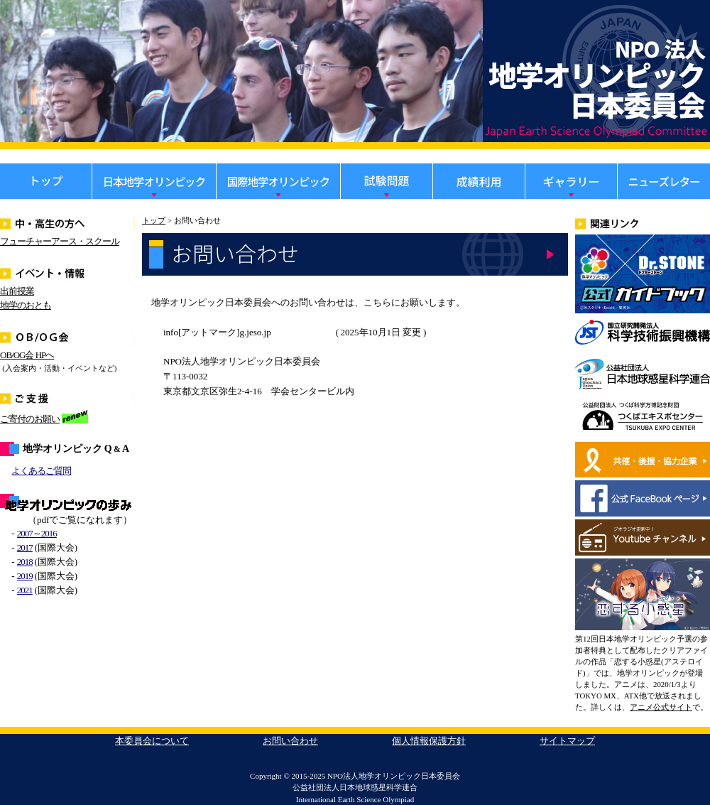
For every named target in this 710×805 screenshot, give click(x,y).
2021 (25, 590)
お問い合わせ (290, 740)
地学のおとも (25, 305)
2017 (25, 547)
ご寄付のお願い (30, 419)
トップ (153, 220)
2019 (25, 576)
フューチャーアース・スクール (59, 241)
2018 (25, 561)
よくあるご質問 (41, 470)
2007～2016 (37, 533)
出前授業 (17, 291)
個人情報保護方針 (429, 740)
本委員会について (152, 740)
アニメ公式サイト (661, 707)
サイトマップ (567, 740)
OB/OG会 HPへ (27, 355)
